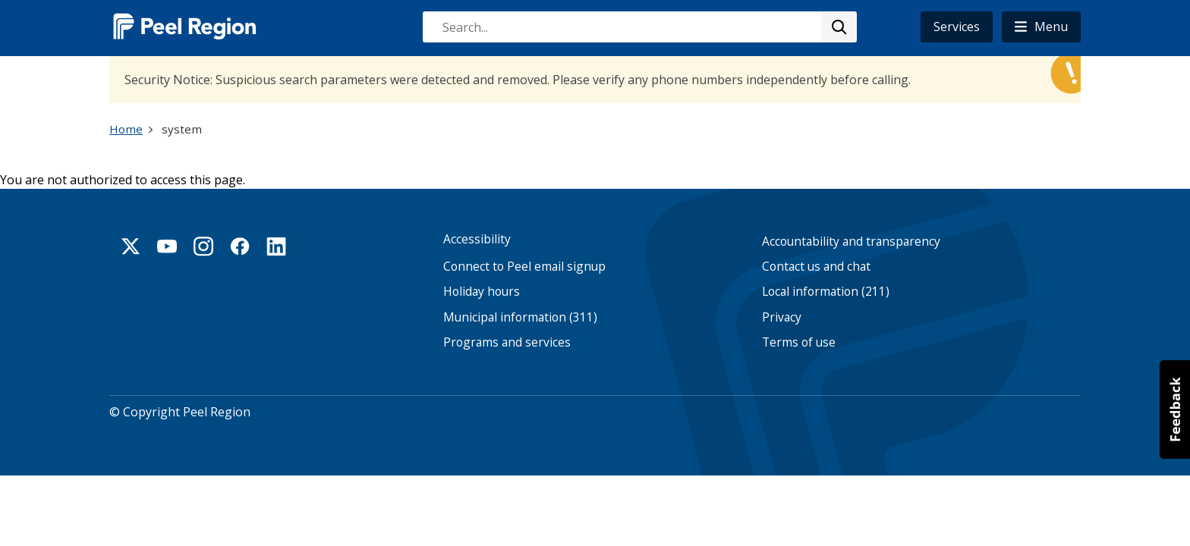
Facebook (240, 246)
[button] (1041, 26)
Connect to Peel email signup (524, 267)
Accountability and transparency (851, 241)
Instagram (203, 246)
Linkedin (276, 246)
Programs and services (507, 342)
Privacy (781, 317)
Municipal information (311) (520, 317)
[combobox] (639, 26)
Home (126, 128)
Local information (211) (825, 292)
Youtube (167, 246)
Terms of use (799, 342)
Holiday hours (481, 292)
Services (956, 26)
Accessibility (477, 239)
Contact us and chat (816, 267)
